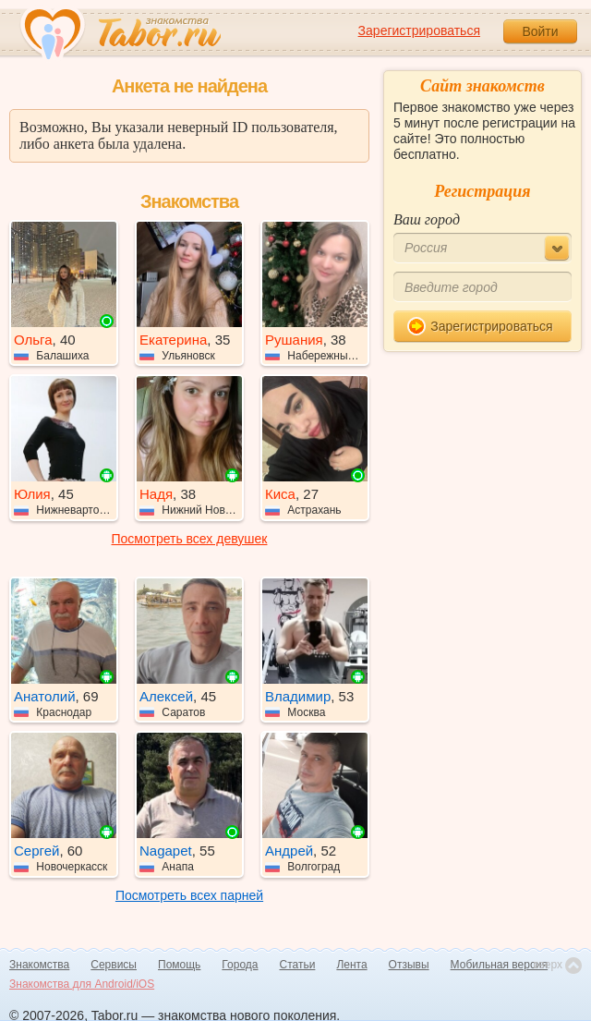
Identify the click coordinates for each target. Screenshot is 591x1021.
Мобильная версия (500, 964)
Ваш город (426, 219)
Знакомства (39, 964)
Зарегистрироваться (419, 30)
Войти (540, 31)
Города (240, 964)
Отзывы (409, 964)
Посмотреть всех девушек (190, 538)
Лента (351, 964)
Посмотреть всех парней (189, 895)
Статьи (298, 964)
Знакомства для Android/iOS (81, 984)
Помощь (179, 964)
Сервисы (113, 964)
